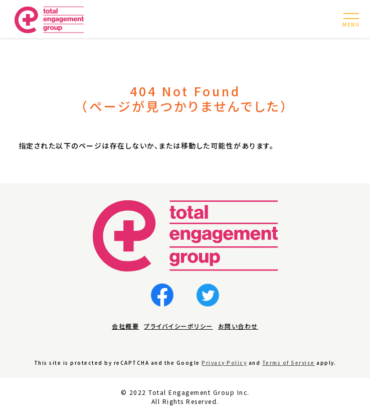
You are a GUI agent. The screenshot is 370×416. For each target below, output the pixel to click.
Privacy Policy (224, 362)
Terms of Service (288, 362)
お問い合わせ (238, 326)
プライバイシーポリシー (178, 326)
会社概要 (125, 326)
